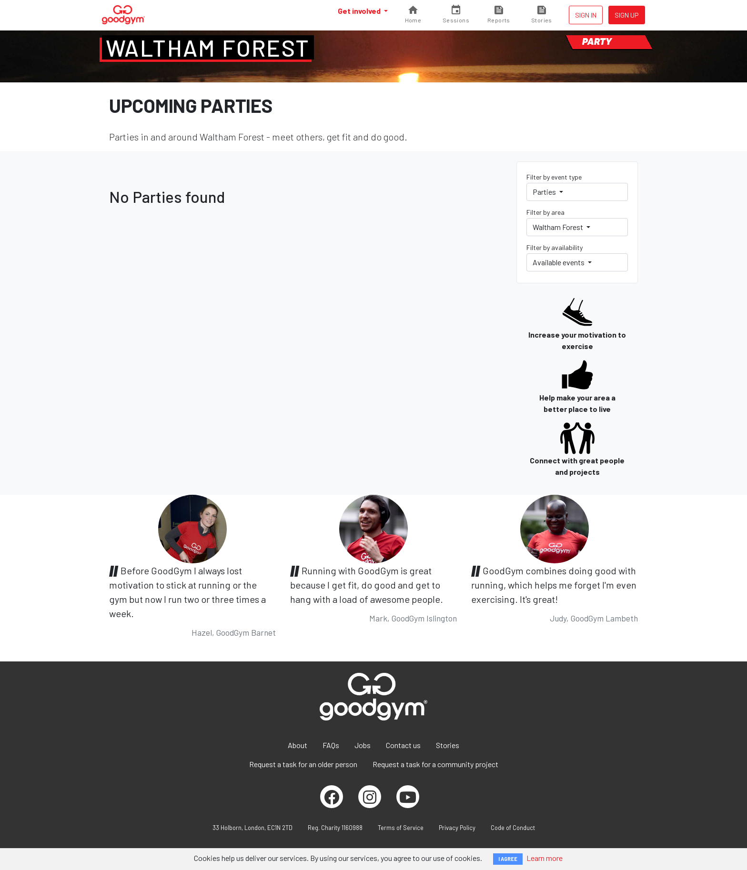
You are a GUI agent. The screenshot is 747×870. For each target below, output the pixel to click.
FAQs (331, 745)
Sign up (627, 15)
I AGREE (507, 859)
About (297, 745)
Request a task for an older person (303, 764)
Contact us (403, 745)
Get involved (360, 10)
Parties (545, 191)
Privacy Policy (457, 827)
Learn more (544, 857)
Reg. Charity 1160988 (335, 827)
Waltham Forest (208, 47)
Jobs (362, 745)
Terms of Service (401, 827)
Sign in (585, 15)
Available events (559, 262)
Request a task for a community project (435, 764)
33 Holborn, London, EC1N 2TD (252, 827)
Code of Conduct (513, 827)
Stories (447, 745)
